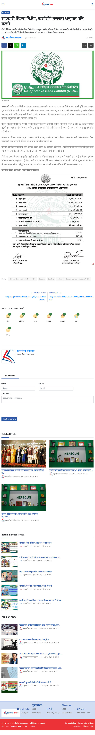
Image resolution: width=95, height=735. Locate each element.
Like (8, 321)
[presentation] (20, 410)
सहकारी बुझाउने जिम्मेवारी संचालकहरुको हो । (35, 682)
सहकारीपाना (25, 546)
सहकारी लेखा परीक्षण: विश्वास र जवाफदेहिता (35, 543)
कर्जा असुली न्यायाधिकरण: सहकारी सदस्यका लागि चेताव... (40, 600)
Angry (62, 321)
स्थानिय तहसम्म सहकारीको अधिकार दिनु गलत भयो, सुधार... (40, 654)
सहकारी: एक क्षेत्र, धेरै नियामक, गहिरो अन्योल (35, 586)
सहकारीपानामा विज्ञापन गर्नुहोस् (83, 726)
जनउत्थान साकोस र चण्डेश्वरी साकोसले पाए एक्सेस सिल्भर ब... (22, 471)
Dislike (21, 321)
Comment (5, 393)
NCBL (33, 279)
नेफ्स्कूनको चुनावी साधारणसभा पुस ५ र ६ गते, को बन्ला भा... (71, 470)
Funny (49, 321)
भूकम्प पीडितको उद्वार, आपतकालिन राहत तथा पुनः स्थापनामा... (19, 515)
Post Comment (9, 419)
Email (41, 383)
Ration (60, 279)
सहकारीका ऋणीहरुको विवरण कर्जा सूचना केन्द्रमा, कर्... (39, 625)
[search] (92, 4)
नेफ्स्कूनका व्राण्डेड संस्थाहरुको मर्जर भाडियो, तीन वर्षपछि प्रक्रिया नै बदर (71, 298)
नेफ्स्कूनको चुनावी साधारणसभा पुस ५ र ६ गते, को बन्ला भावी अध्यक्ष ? (25, 298)
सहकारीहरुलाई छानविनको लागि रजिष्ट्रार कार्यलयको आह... (40, 668)
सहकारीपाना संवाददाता (26, 351)
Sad (76, 321)
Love (35, 321)
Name (3, 383)
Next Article (55, 292)
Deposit (41, 279)
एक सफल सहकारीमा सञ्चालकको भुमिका (34, 639)
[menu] (3, 4)
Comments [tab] (10, 375)
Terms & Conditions (86, 723)
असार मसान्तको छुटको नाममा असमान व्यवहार (35, 571)
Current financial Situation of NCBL (77, 279)
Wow (8, 335)
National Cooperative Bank (19, 279)
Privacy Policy (70, 723)
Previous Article (38, 292)
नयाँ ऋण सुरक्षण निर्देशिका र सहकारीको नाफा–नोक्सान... (39, 557)
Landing (51, 279)
